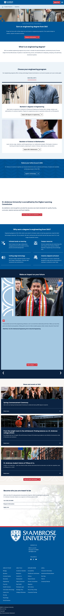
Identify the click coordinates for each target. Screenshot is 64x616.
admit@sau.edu (32, 551)
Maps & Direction (20, 581)
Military (30, 576)
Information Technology (8, 589)
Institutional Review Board (47, 573)
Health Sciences (7, 586)
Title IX (43, 578)
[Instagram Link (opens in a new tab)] (33, 560)
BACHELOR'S (32, 78)
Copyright (2, 611)
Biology (5, 570)
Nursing (5, 595)
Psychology (5, 597)
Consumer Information (46, 570)
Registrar (30, 584)
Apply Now (56, 2)
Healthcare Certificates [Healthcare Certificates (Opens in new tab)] (33, 573)
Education (5, 578)
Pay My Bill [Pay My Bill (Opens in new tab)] (19, 584)
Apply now (6, 507)
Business (5, 573)
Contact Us (19, 576)
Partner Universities (32, 581)
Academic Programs (8, 6)
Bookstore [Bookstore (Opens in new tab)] (18, 573)
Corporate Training (32, 592)
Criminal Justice (7, 576)
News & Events (31, 578)
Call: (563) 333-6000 (8, 500)
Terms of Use (3, 609)
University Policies (45, 581)
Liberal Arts (6, 592)
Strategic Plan (19, 589)
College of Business (21, 592)
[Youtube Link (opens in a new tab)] (36, 560)
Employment (19, 578)
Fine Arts (5, 584)
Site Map (43, 576)
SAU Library (31, 586)
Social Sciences (6, 600)
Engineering (17, 6)
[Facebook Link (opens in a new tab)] (31, 560)
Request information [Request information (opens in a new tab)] (9, 504)
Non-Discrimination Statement (7, 613)
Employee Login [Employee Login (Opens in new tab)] (20, 586)
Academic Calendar (21, 570)
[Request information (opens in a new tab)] (32, 37)
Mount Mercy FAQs (32, 589)
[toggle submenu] (62, 2)
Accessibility (31, 570)
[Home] (2, 6)
